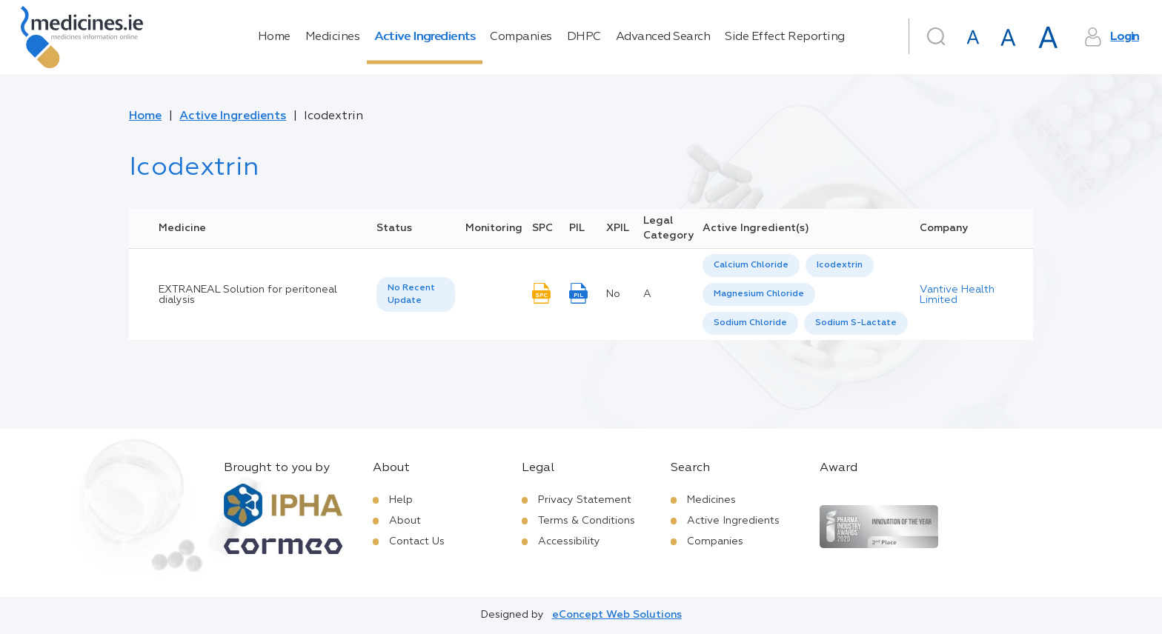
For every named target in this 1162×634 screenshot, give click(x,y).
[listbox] (415, 295)
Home (274, 37)
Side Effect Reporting (785, 37)
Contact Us (417, 541)
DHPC (584, 37)
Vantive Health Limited (957, 294)
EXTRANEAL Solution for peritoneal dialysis (248, 294)
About (405, 520)
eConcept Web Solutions (617, 615)
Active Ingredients (424, 37)
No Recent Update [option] (411, 294)
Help (401, 500)
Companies (521, 37)
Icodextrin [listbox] (840, 265)
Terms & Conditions (586, 520)
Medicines (332, 37)
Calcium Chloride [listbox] (751, 265)
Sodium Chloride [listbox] (750, 322)
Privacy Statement (584, 500)
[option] (751, 265)
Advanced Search (663, 37)
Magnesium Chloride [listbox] (759, 294)
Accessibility (569, 541)
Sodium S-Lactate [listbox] (856, 322)
